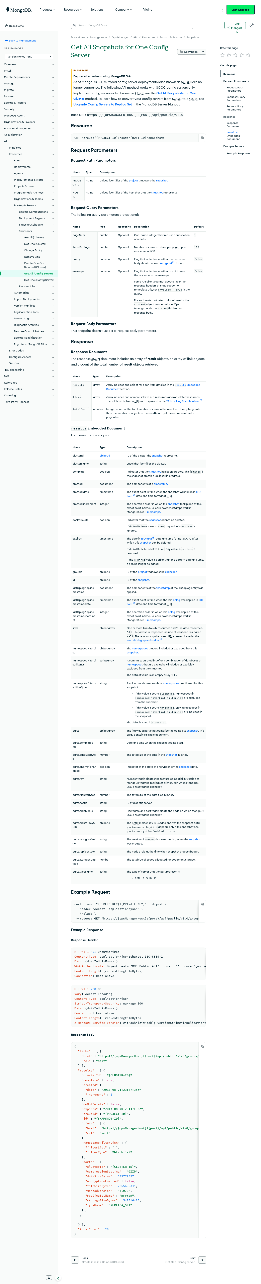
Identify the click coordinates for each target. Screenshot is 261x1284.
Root (17, 160)
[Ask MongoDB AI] (235, 25)
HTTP (182, 281)
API (144, 281)
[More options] (203, 52)
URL (137, 401)
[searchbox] (132, 25)
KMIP (135, 822)
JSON (95, 359)
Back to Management (20, 40)
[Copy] (202, 138)
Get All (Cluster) (34, 237)
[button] (29, 56)
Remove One (32, 256)
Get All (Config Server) (38, 273)
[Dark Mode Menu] (252, 25)
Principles (15, 147)
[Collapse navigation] (58, 1278)
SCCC (186, 82)
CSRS (139, 93)
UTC (169, 495)
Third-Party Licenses (16, 401)
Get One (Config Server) (39, 280)
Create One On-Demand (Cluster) (35, 265)
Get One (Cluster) (35, 243)
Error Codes (16, 350)
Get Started (241, 10)
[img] (222, 55)
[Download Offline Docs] (49, 1277)
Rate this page (229, 48)
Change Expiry (33, 250)
